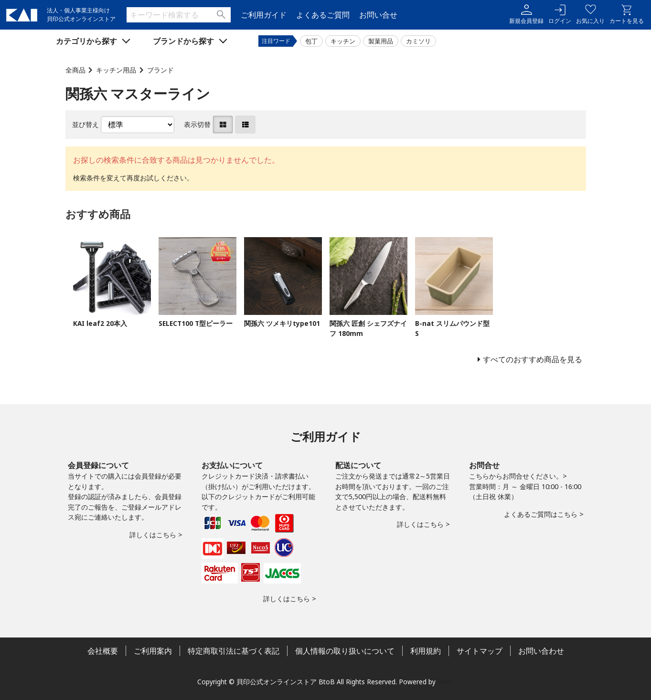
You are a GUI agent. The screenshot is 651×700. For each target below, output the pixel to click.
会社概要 (102, 651)
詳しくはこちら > (155, 534)
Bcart (446, 681)
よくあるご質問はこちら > (544, 514)
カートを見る (626, 14)
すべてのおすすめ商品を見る (532, 359)
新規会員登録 (526, 14)
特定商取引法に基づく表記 (233, 651)
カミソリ (418, 41)
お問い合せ (378, 15)
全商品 (75, 69)
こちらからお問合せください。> (518, 476)
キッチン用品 (116, 69)
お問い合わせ (541, 651)
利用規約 (425, 651)
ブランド (160, 69)
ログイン (559, 14)
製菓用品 (380, 41)
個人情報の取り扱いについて (345, 651)
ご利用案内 (153, 651)
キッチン (343, 41)
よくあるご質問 (323, 15)
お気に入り (590, 14)
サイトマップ (479, 651)
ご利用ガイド (264, 15)
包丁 (311, 41)
